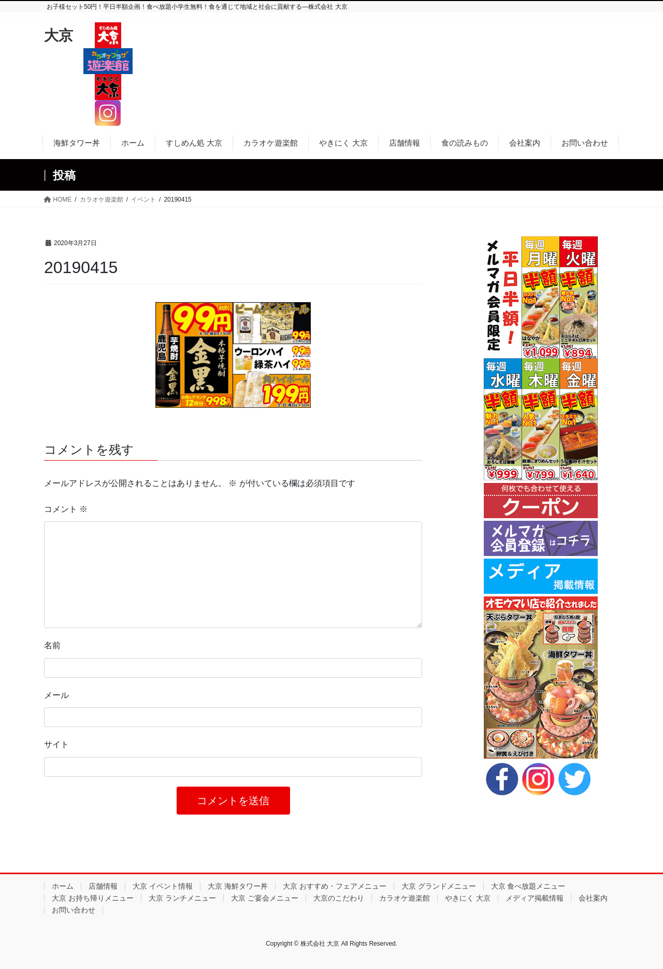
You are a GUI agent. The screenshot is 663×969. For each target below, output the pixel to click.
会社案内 (593, 898)
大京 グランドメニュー (438, 886)
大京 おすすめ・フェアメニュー (334, 886)
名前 (52, 645)
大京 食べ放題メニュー (528, 886)
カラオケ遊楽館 (404, 898)
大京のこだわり (338, 898)
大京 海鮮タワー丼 (238, 886)
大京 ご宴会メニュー (264, 898)
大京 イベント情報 (163, 886)
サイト (56, 744)
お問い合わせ (73, 910)
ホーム (63, 886)
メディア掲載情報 (535, 898)
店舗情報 (103, 886)
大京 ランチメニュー (182, 898)
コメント (66, 509)
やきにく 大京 (468, 898)
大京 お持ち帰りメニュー (93, 898)
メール (56, 695)
